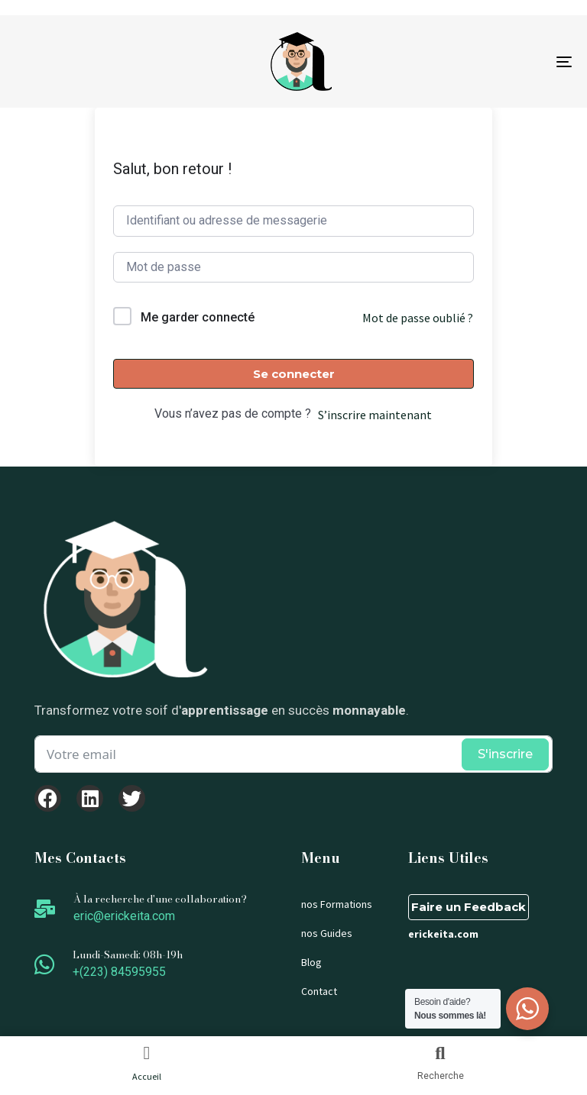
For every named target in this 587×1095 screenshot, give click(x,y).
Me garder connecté (198, 317)
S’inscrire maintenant (375, 414)
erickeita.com (443, 934)
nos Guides (326, 933)
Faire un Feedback (468, 907)
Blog (311, 962)
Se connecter (294, 374)
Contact (319, 991)
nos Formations (336, 904)
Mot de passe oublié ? (417, 317)
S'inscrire (505, 754)
